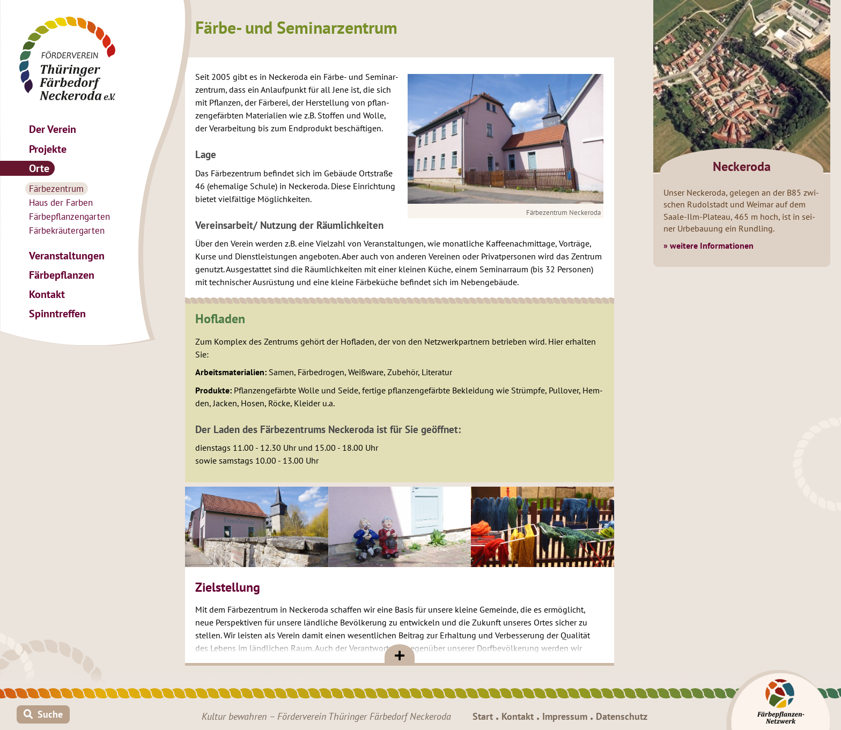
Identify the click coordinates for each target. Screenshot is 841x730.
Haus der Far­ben (61, 202)
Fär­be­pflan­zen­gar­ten (69, 216)
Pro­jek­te (48, 148)
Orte (39, 168)
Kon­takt (47, 294)
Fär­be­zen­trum (56, 189)
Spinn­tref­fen (57, 313)
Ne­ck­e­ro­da (742, 166)
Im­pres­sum (564, 716)
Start (483, 716)
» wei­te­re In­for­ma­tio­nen (708, 245)
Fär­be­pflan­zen (61, 274)
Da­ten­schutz (621, 716)
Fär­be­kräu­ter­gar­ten (67, 230)
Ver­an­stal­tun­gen (67, 255)
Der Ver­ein (52, 129)
